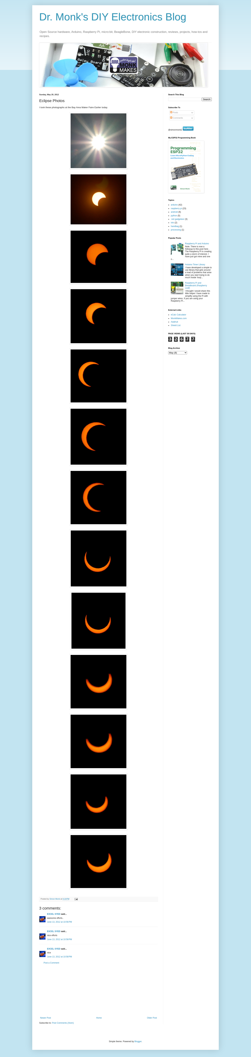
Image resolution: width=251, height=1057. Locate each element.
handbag (175, 226)
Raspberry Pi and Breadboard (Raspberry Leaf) (196, 285)
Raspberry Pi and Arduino (197, 243)
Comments (176, 118)
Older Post (152, 1018)
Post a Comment (51, 963)
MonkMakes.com (179, 318)
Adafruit (174, 322)
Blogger (138, 1041)
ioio (172, 222)
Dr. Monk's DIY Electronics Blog (112, 17)
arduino (174, 205)
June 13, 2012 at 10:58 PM (59, 939)
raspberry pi (176, 208)
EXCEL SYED (53, 914)
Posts (174, 112)
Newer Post (45, 1018)
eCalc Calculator (178, 314)
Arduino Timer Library (195, 264)
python (174, 215)
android (174, 212)
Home (99, 1018)
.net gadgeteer (177, 219)
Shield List (175, 325)
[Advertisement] (98, 990)
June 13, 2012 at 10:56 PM (59, 922)
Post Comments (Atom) (63, 1023)
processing (176, 230)
